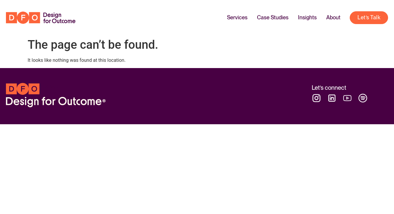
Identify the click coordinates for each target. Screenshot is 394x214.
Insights (307, 17)
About (333, 17)
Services (237, 17)
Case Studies (273, 17)
